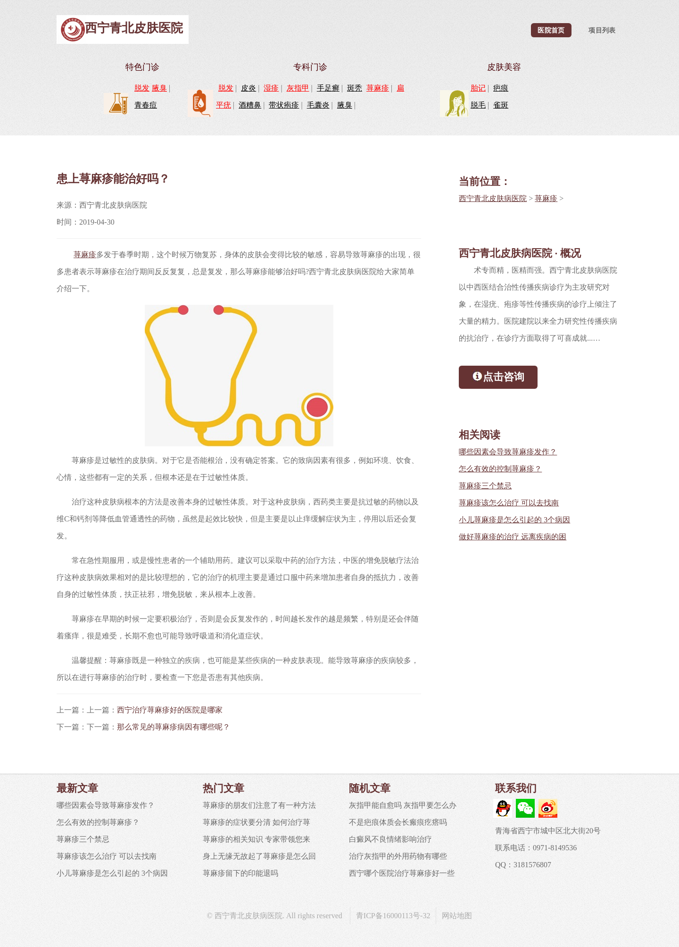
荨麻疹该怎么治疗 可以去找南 (509, 503)
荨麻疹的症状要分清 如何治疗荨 (256, 822)
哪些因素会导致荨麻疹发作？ (508, 452)
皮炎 (248, 88)
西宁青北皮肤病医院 (493, 198)
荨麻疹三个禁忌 (485, 486)
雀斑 (500, 105)
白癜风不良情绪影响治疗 (390, 839)
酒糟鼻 (250, 105)
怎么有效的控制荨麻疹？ (500, 469)
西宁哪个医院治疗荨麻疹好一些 (402, 873)
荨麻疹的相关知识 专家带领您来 (256, 839)
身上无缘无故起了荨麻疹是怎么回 (259, 856)
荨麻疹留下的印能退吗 (240, 873)
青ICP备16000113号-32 (393, 916)
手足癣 (328, 88)
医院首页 (551, 30)
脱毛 (478, 105)
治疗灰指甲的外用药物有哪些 (398, 856)
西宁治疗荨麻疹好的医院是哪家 (170, 710)
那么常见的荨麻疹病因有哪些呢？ (173, 727)
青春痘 (145, 105)
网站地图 (457, 916)
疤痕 (500, 88)
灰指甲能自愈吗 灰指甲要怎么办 (402, 805)
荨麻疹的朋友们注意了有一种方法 (259, 805)
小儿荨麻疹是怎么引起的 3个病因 (514, 520)
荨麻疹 (377, 88)
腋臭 (159, 88)
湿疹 (271, 88)
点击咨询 (498, 376)
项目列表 (601, 30)
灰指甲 (298, 88)
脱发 (141, 88)
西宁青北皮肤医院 (134, 28)
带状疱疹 (284, 105)
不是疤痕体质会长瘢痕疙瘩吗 (398, 822)
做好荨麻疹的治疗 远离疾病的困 (512, 537)
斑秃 (354, 88)
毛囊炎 (318, 105)
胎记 (478, 88)
